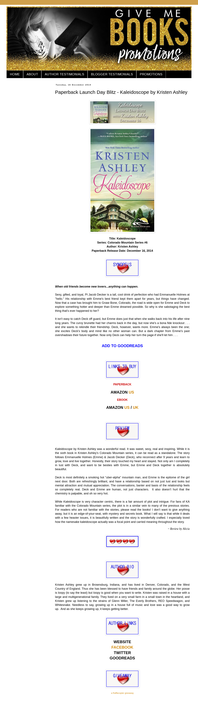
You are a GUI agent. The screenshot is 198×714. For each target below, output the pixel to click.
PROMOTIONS (151, 74)
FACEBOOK (122, 647)
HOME (15, 74)
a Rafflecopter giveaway (122, 693)
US (131, 392)
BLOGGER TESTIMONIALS (112, 74)
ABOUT (32, 74)
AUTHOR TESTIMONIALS (64, 74)
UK (135, 407)
